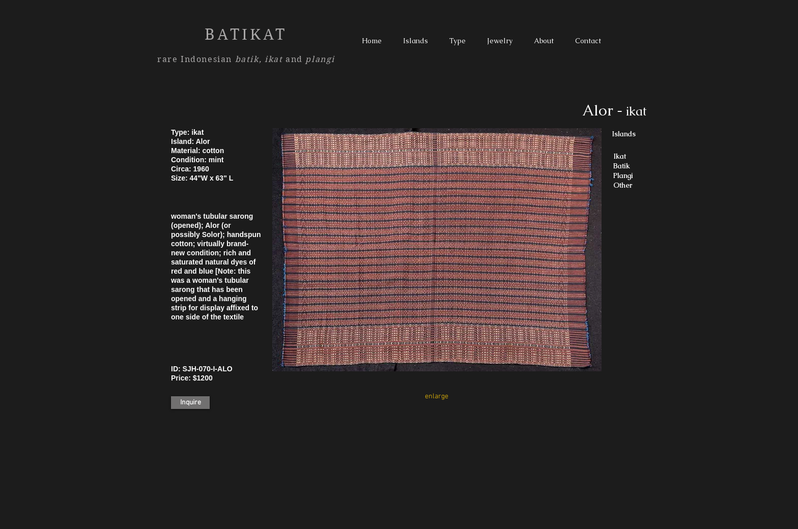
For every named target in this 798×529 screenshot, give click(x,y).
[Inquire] (190, 402)
